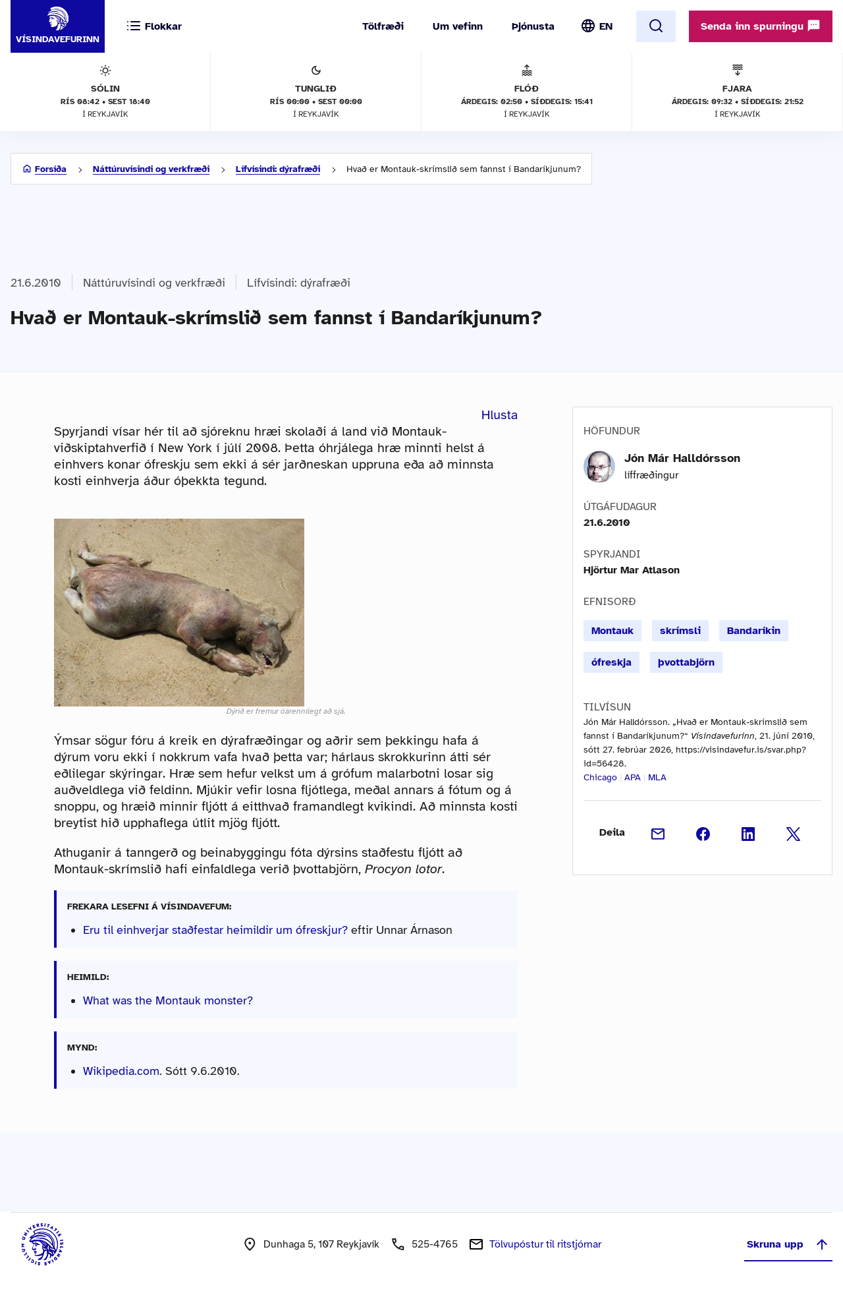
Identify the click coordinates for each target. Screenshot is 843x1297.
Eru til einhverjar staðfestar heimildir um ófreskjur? (215, 930)
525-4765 (435, 1244)
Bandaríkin (753, 630)
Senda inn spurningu (761, 25)
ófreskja (611, 662)
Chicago (600, 777)
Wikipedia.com (121, 1071)
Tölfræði (383, 26)
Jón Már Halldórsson (682, 458)
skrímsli (680, 630)
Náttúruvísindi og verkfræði (151, 169)
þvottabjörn (686, 662)
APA (632, 777)
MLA (657, 777)
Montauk (612, 630)
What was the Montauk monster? (168, 1000)
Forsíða (51, 169)
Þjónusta (533, 26)
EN (605, 26)
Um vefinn (458, 26)
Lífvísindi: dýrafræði (278, 169)
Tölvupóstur (545, 1244)
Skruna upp (788, 1244)
